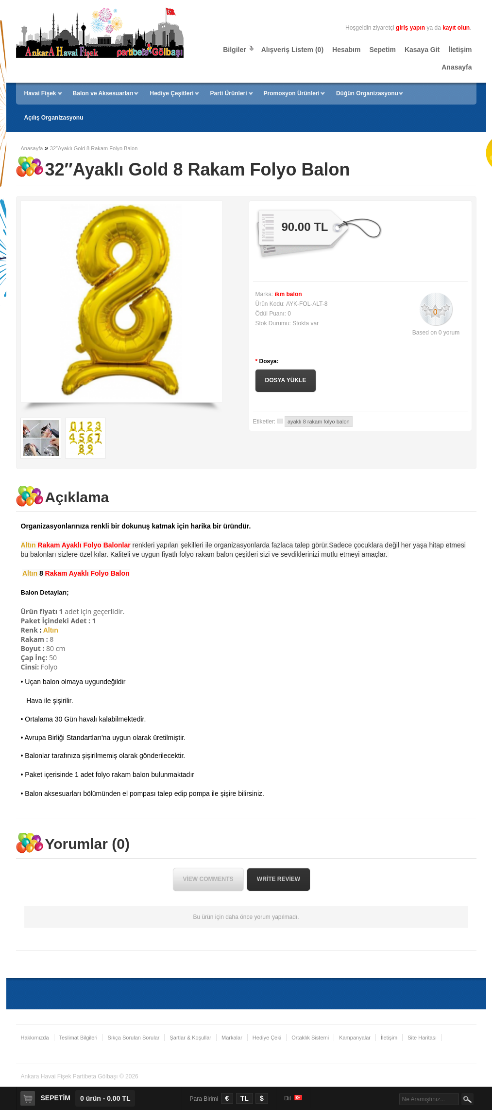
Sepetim (382, 49)
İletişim (460, 49)
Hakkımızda (35, 1037)
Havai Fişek (40, 93)
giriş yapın (410, 27)
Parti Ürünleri (228, 93)
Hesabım (346, 49)
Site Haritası (422, 1037)
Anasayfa (456, 67)
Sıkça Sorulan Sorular (133, 1037)
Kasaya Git (422, 49)
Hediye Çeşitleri (172, 93)
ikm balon (288, 294)
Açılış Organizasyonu (54, 117)
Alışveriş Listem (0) (292, 49)
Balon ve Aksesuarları (103, 93)
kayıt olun (456, 27)
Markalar (231, 1037)
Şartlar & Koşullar (190, 1037)
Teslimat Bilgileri (78, 1037)
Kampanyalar (355, 1037)
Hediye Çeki (267, 1037)
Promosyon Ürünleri (292, 93)
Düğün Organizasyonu (367, 93)
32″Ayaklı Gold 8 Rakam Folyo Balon (93, 148)
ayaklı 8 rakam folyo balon (319, 421)
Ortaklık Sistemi (310, 1037)
